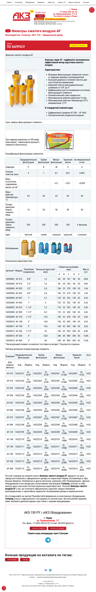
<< (8, 31)
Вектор (73, 21)
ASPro (59, 21)
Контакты (32, 577)
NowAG (36, 22)
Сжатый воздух (11, 559)
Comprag (55, 21)
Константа (67, 21)
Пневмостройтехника (50, 22)
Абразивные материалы (55, 19)
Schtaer (40, 22)
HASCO (63, 21)
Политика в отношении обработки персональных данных (51, 577)
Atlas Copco (49, 21)
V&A (43, 22)
